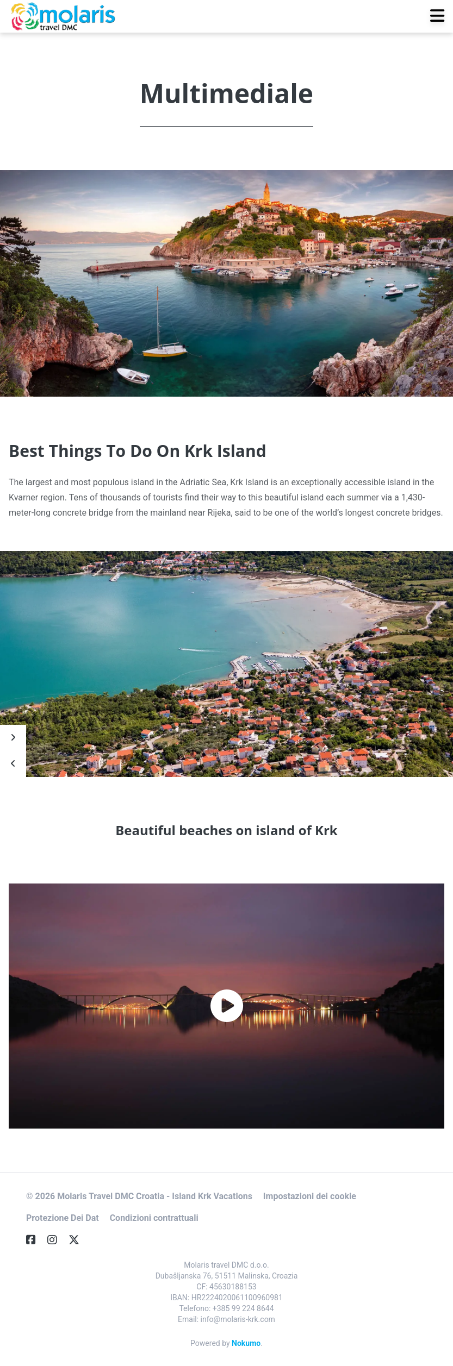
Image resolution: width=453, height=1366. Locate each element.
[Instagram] (56, 1239)
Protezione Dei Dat (62, 1218)
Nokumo (246, 1343)
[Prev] (13, 764)
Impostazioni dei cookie (309, 1196)
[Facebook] (35, 1239)
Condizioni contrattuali (154, 1218)
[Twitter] (78, 1239)
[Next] (13, 738)
